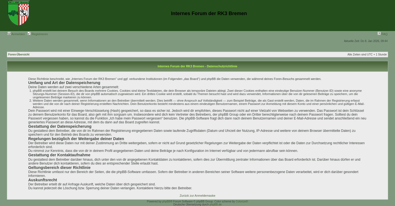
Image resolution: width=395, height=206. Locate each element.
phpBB (166, 201)
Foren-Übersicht (18, 54)
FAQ (382, 34)
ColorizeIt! (242, 201)
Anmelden (16, 34)
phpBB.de (216, 204)
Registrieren (37, 34)
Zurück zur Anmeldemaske (197, 195)
